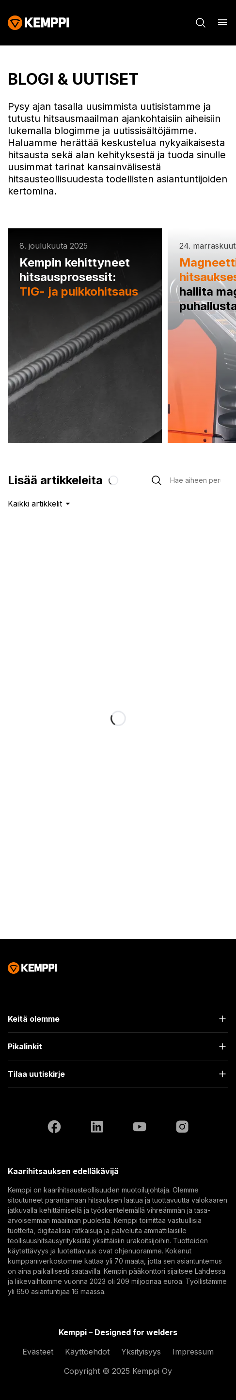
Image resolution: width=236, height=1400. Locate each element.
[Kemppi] (38, 22)
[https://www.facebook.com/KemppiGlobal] (54, 1126)
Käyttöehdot (87, 1351)
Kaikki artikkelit (41, 503)
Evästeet (37, 1351)
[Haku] (200, 23)
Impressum (193, 1351)
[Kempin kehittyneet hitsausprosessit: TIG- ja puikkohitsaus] (85, 335)
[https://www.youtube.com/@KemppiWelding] (139, 1126)
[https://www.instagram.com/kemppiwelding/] (182, 1126)
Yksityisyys (141, 1351)
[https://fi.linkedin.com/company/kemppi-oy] (97, 1126)
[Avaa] (222, 22)
